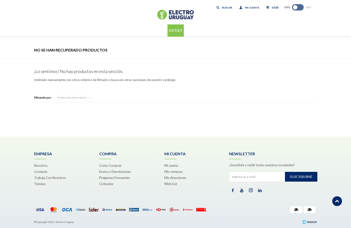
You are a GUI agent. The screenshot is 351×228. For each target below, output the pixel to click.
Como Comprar (110, 165)
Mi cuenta (171, 165)
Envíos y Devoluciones (115, 172)
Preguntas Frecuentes (114, 178)
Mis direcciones (175, 178)
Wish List (170, 184)
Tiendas (40, 184)
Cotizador (106, 184)
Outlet (176, 30)
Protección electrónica (72, 97)
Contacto (41, 172)
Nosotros (41, 165)
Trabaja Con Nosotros (50, 178)
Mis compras (173, 172)
